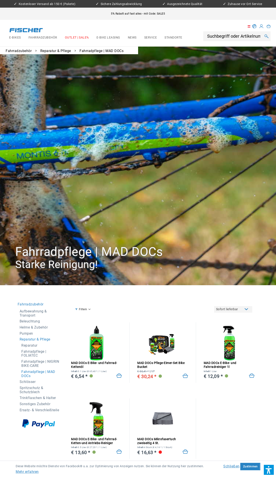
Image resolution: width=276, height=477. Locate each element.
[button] (269, 470)
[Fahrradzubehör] (43, 37)
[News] (132, 37)
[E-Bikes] (15, 37)
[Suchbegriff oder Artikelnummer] (234, 36)
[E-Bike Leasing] (108, 37)
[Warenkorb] (268, 26)
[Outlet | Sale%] (77, 37)
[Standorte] (173, 37)
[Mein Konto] (261, 26)
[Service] (150, 37)
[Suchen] (266, 36)
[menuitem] (15, 37)
